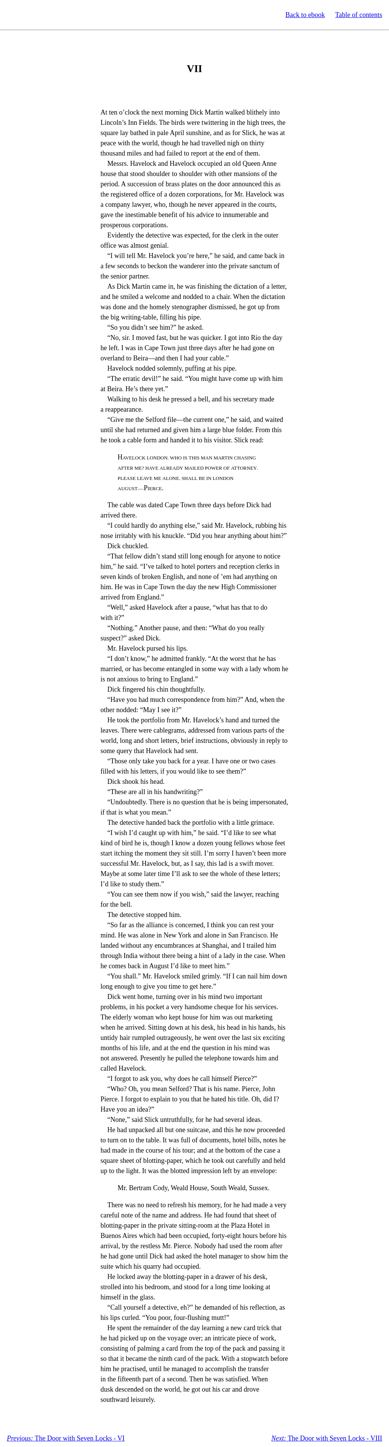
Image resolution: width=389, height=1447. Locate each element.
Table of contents (358, 15)
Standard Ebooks (41, 15)
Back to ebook (305, 15)
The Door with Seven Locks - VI (66, 1438)
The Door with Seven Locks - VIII (326, 1438)
